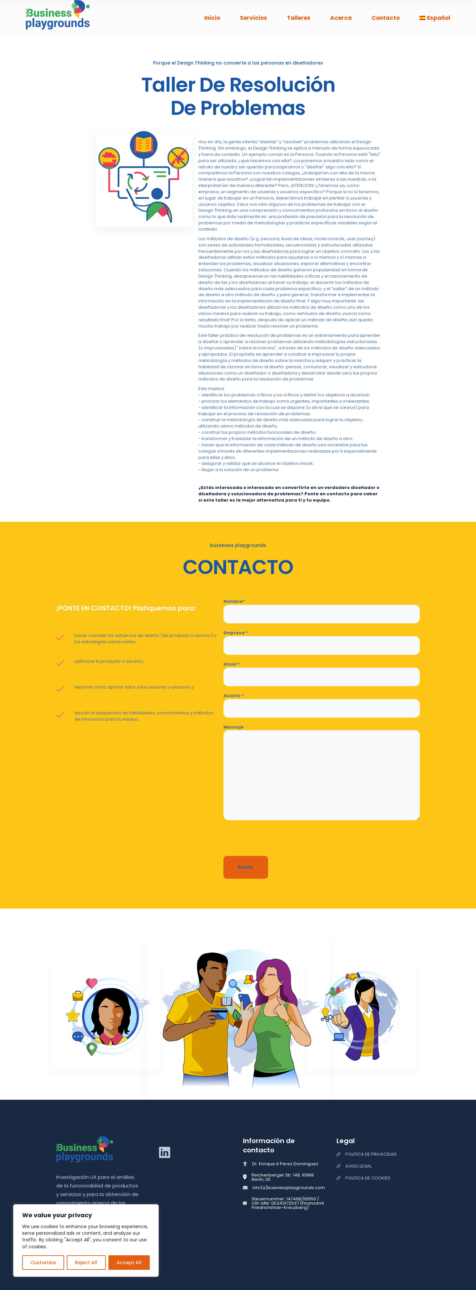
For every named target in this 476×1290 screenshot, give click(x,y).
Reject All (86, 1262)
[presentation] (273, 840)
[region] (86, 1240)
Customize (43, 1262)
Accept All (129, 1262)
